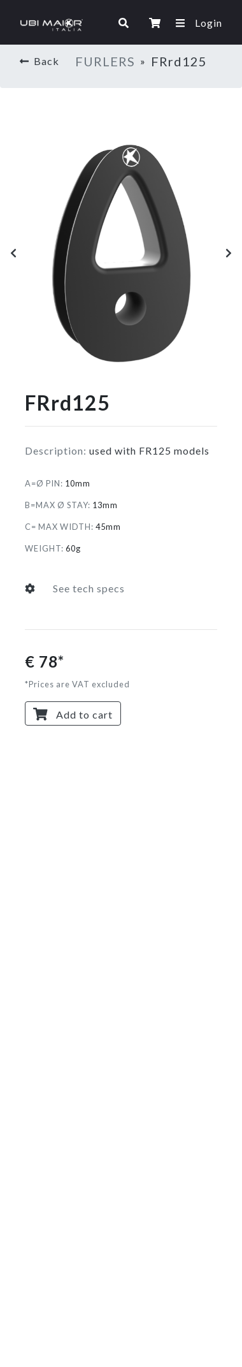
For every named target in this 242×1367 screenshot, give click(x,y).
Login (208, 23)
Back (39, 61)
